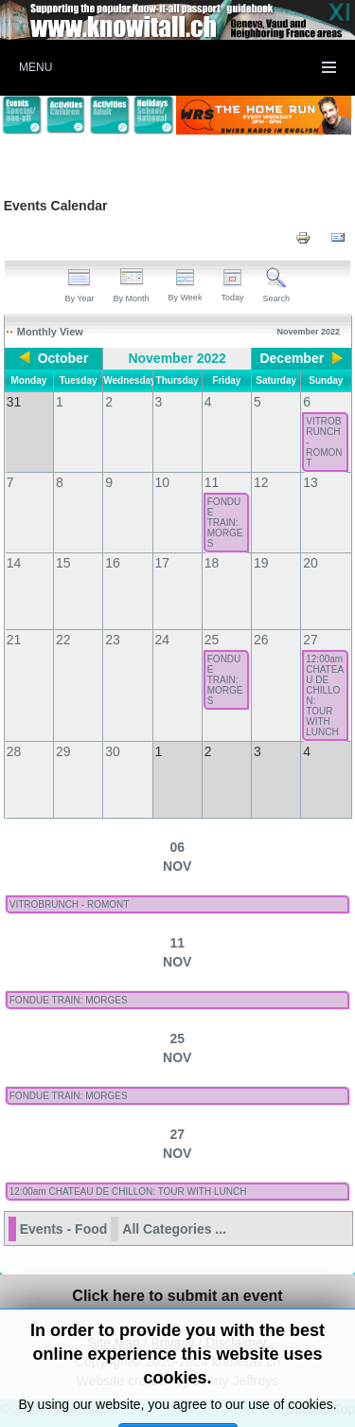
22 (63, 639)
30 (112, 751)
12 (261, 482)
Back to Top (320, 1409)
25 (212, 639)
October (63, 358)
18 (212, 562)
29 (63, 751)
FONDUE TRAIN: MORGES (225, 523)
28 (14, 751)
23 (112, 639)
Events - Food (64, 1229)
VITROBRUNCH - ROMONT (324, 442)
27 (310, 639)
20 (310, 562)
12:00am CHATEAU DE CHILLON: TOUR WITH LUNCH (325, 695)
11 (212, 482)
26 (261, 639)
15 (63, 562)
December (291, 358)
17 (162, 562)
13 (310, 482)
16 (112, 562)
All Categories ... (174, 1229)
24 (162, 639)
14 (14, 562)
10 (162, 482)
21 (14, 639)
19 (261, 562)
